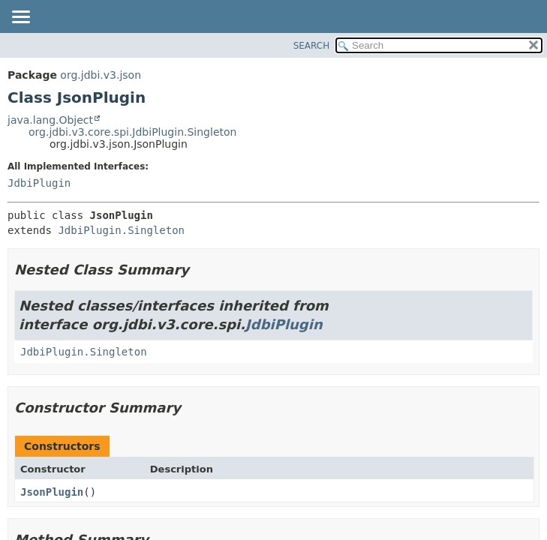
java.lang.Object (50, 120)
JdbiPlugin (39, 183)
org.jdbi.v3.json (100, 75)
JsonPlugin (51, 492)
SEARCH (311, 45)
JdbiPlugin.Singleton (121, 230)
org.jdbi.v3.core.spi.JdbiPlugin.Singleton (132, 132)
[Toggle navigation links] (20, 18)
